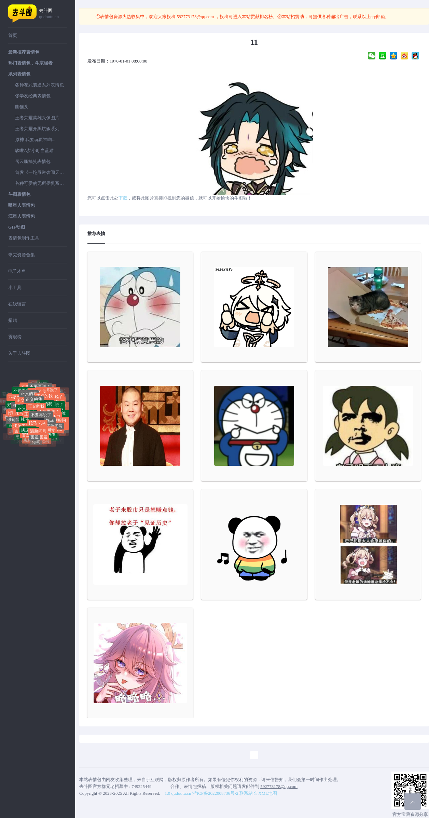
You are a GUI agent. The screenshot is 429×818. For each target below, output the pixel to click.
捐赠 (12, 320)
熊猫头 (21, 106)
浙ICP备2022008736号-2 (215, 793)
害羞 (34, 435)
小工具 (15, 287)
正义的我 (34, 403)
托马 (17, 407)
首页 (12, 35)
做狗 (36, 443)
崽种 (20, 438)
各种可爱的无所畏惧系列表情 (41, 183)
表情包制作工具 (23, 238)
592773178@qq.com (195, 16)
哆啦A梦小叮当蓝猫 (34, 150)
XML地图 (267, 793)
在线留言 (17, 303)
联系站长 (248, 793)
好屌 (43, 385)
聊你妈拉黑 (19, 387)
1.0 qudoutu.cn (178, 793)
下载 (123, 198)
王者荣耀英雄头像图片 (37, 117)
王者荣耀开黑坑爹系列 (37, 128)
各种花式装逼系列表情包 (39, 84)
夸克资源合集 (21, 254)
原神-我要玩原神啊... (35, 139)
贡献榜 (15, 336)
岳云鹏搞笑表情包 (33, 161)
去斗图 (53, 14)
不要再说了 (41, 417)
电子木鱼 (17, 271)
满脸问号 (16, 420)
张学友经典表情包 (33, 95)
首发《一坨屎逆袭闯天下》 (41, 172)
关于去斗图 (19, 353)
